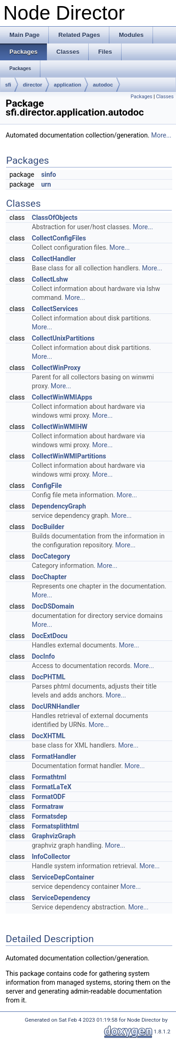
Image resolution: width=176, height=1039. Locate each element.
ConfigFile (47, 485)
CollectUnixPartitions (63, 338)
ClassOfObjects (54, 217)
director (32, 84)
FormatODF (48, 796)
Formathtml (49, 777)
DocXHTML (48, 736)
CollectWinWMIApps (62, 397)
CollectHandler (54, 258)
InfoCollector (51, 856)
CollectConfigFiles (59, 238)
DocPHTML (49, 677)
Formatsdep (49, 816)
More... (161, 135)
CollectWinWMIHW (60, 426)
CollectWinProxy (56, 367)
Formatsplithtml (55, 826)
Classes (165, 97)
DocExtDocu (50, 635)
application (67, 84)
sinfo (48, 174)
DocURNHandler (56, 706)
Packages (141, 97)
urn (46, 184)
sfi (8, 84)
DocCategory (51, 556)
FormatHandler (54, 756)
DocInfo (43, 656)
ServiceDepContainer (63, 877)
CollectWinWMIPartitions (69, 456)
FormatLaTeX (51, 787)
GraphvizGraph (54, 836)
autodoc (103, 84)
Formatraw (48, 806)
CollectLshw (50, 279)
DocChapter (49, 577)
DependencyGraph (59, 506)
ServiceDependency (61, 897)
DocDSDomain (53, 606)
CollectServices (55, 308)
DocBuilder (48, 526)
